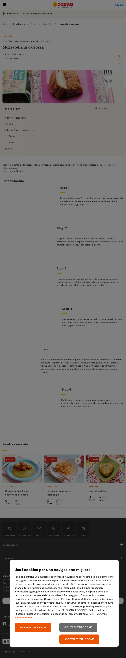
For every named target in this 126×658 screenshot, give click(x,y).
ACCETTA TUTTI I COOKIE (79, 639)
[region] (64, 603)
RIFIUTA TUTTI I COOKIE (78, 627)
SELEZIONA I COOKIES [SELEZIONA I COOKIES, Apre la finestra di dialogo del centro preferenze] (33, 627)
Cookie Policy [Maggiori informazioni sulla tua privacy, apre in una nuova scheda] (23, 617)
